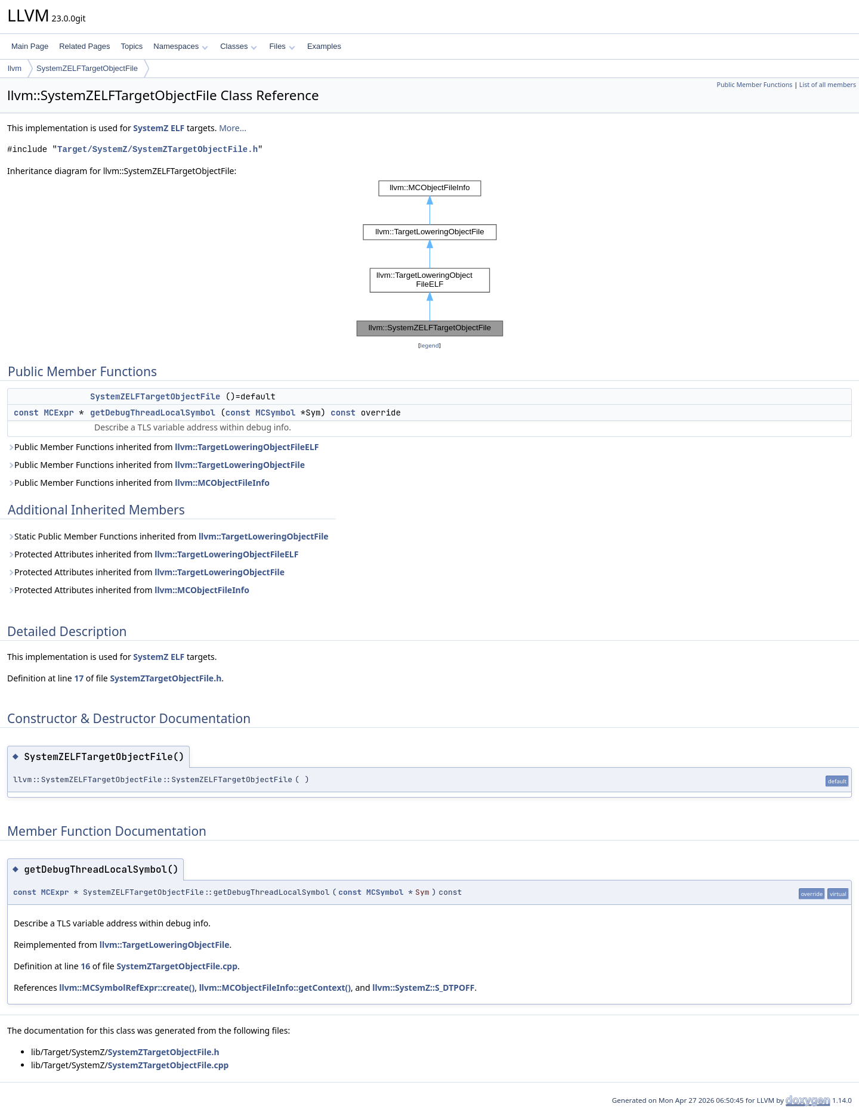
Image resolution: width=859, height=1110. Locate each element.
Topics (131, 46)
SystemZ (150, 128)
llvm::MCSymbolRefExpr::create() (126, 987)
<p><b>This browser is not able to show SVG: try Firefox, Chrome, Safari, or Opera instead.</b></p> (430, 258)
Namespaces (180, 46)
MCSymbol (275, 412)
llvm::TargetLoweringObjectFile (240, 464)
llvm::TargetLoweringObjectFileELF (247, 446)
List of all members (827, 84)
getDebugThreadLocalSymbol (152, 412)
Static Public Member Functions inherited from (168, 536)
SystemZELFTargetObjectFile (87, 68)
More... (232, 128)
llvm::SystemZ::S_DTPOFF (423, 987)
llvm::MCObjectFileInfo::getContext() (275, 987)
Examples (324, 46)
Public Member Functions (754, 84)
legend (429, 345)
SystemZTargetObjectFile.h (165, 678)
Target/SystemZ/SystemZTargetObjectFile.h (157, 149)
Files (282, 46)
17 (79, 678)
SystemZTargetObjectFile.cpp (176, 966)
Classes (238, 46)
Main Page (29, 46)
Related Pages (84, 46)
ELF (177, 128)
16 (85, 966)
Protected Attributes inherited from (152, 554)
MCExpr (58, 412)
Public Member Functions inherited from (163, 446)
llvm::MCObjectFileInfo (222, 482)
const (26, 412)
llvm (14, 68)
